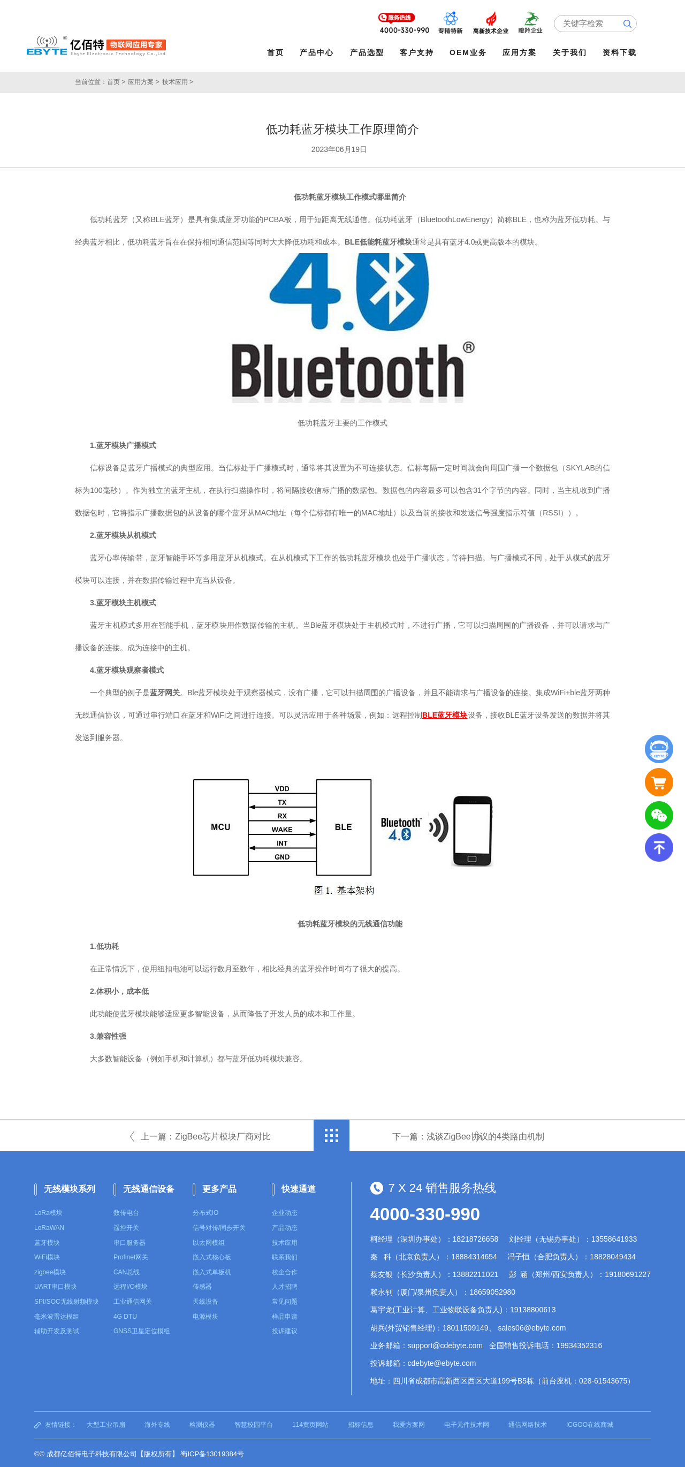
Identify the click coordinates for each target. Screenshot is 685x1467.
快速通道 (298, 1187)
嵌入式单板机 (212, 1270)
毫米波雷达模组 (56, 1315)
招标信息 (361, 1423)
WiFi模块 (47, 1255)
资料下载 (621, 52)
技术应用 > (177, 80)
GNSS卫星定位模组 (141, 1329)
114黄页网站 (310, 1423)
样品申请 (285, 1315)
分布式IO (206, 1211)
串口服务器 (129, 1241)
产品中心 (319, 52)
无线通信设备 (148, 1187)
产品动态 (285, 1226)
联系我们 (285, 1255)
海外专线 (157, 1423)
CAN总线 (126, 1270)
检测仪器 (202, 1423)
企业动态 (285, 1211)
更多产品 (219, 1187)
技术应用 (285, 1241)
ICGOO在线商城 (589, 1423)
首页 (277, 52)
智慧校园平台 (253, 1423)
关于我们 (571, 52)
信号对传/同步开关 (219, 1226)
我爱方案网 (409, 1423)
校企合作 (285, 1270)
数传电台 (126, 1211)
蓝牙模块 (47, 1241)
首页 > (116, 80)
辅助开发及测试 (56, 1329)
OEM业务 (470, 52)
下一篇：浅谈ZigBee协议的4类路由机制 (468, 1134)
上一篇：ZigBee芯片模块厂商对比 (206, 1134)
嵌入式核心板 (212, 1255)
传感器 (202, 1285)
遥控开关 (126, 1226)
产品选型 (369, 52)
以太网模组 (209, 1241)
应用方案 (522, 52)
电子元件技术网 (466, 1423)
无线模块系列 (69, 1187)
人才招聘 (285, 1285)
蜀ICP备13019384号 (212, 1452)
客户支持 (418, 52)
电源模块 (205, 1315)
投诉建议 (285, 1329)
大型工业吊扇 (106, 1423)
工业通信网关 (132, 1300)
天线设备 (205, 1300)
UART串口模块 (55, 1285)
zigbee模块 (50, 1270)
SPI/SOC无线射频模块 (66, 1300)
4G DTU (125, 1315)
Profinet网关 (130, 1255)
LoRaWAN (49, 1226)
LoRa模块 (48, 1211)
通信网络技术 (527, 1423)
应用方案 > (143, 80)
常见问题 (285, 1300)
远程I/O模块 (130, 1285)
